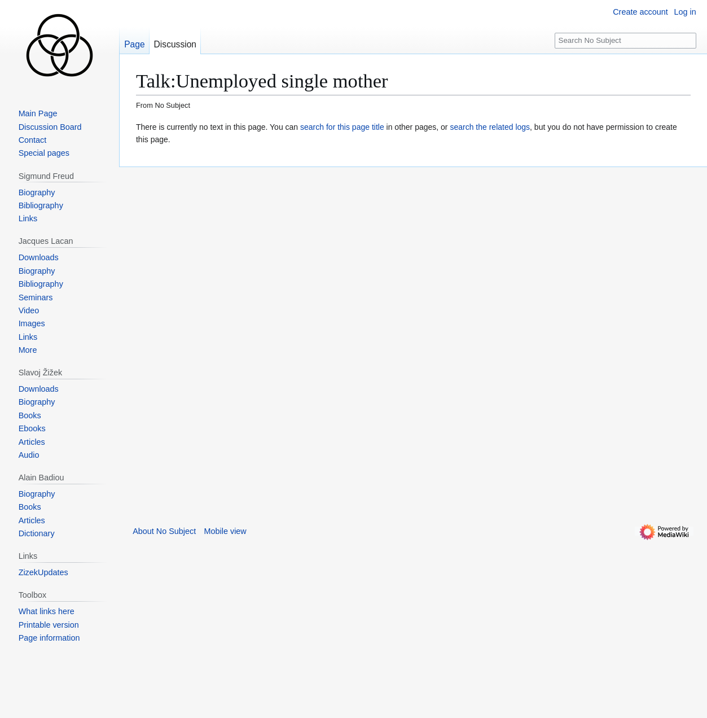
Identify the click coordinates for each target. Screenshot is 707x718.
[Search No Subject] (625, 41)
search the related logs (490, 127)
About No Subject (164, 531)
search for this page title (342, 127)
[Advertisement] (203, 336)
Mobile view (225, 531)
